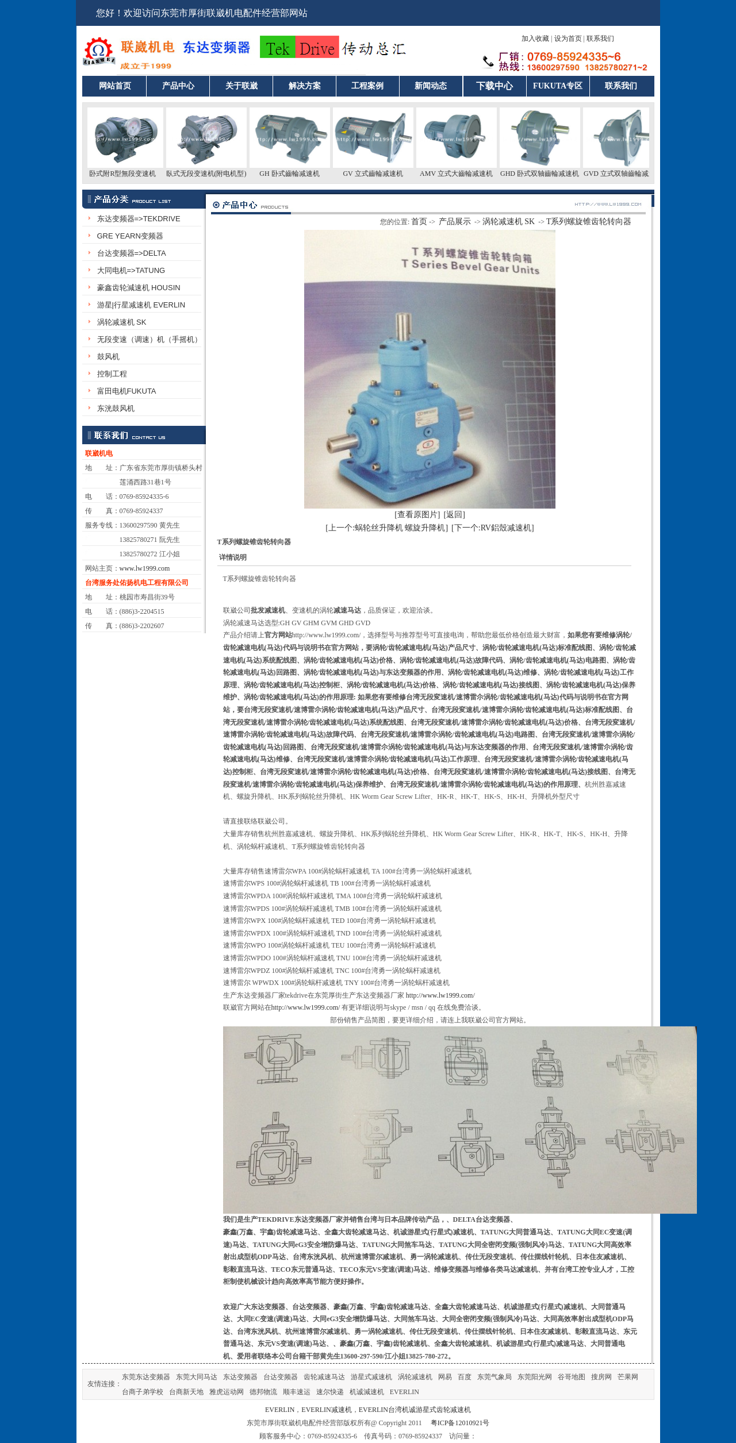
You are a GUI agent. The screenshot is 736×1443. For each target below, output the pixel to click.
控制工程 (112, 374)
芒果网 (628, 1377)
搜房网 (601, 1377)
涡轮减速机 (415, 1377)
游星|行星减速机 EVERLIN (141, 305)
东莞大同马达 (196, 1377)
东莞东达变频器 (146, 1377)
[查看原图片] (417, 514)
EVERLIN (404, 1392)
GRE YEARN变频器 (130, 236)
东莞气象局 (494, 1377)
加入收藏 (535, 38)
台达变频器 (280, 1377)
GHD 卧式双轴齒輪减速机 (546, 174)
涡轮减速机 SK (122, 322)
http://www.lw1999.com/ (440, 995)
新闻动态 (431, 86)
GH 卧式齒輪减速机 (296, 174)
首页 (419, 221)
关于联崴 (241, 86)
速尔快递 (330, 1392)
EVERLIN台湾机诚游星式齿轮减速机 (415, 1410)
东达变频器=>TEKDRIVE (139, 218)
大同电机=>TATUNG (131, 270)
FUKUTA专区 (557, 86)
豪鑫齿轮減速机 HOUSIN (139, 287)
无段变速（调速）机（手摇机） (149, 339)
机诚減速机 (367, 1392)
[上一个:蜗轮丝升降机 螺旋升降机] (386, 528)
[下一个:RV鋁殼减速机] (492, 528)
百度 (464, 1377)
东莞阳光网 (535, 1377)
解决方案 (305, 86)
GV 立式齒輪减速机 (379, 174)
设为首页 (568, 38)
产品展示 (455, 221)
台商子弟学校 (142, 1392)
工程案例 (367, 86)
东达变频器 (240, 1377)
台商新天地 (186, 1392)
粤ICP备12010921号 (460, 1423)
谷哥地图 (571, 1377)
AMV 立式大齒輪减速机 (463, 174)
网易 (445, 1377)
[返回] (454, 514)
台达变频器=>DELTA (131, 253)
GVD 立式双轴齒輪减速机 (630, 174)
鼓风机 (108, 356)
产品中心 (178, 86)
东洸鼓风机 (116, 408)
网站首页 (115, 86)
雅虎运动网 (226, 1392)
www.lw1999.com (145, 568)
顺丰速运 (296, 1392)
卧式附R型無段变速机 (129, 174)
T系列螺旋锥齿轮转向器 (589, 221)
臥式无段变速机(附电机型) (213, 174)
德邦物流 (263, 1392)
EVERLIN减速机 (326, 1410)
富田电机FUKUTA (126, 391)
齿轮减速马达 (324, 1377)
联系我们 (600, 38)
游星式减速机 (371, 1377)
